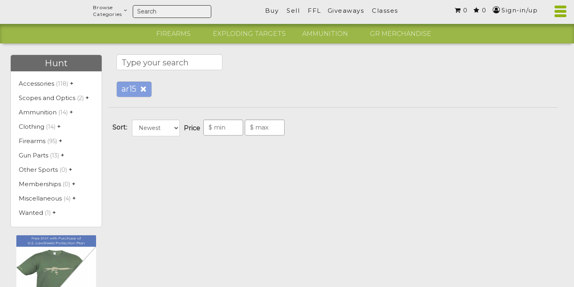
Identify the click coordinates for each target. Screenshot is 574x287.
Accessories (36, 83)
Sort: (121, 127)
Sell (293, 10)
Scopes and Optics (47, 98)
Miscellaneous (40, 198)
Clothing (31, 126)
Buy (272, 10)
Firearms (173, 33)
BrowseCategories (110, 10)
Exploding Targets (249, 33)
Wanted (31, 212)
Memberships (40, 184)
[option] (173, 34)
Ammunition (325, 33)
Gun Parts (33, 155)
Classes (385, 10)
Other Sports (38, 169)
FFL (314, 10)
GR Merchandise (400, 33)
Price (193, 128)
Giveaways (346, 10)
